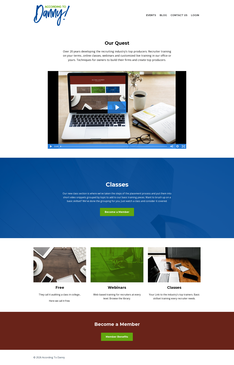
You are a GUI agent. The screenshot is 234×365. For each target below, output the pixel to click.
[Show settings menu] (177, 146)
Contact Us (179, 15)
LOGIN (195, 15)
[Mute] (171, 146)
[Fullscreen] (183, 146)
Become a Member (117, 212)
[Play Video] (51, 146)
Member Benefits (117, 336)
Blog (163, 15)
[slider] (114, 146)
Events (151, 15)
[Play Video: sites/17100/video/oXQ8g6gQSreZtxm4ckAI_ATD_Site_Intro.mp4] (117, 107)
